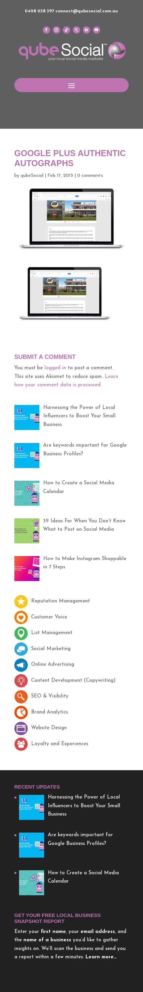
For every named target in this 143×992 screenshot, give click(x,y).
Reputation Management (52, 601)
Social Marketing (42, 648)
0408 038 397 (39, 11)
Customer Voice (40, 617)
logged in (55, 368)
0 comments (90, 175)
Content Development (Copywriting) (65, 680)
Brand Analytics (41, 712)
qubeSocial (32, 175)
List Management (43, 632)
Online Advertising (44, 664)
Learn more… (101, 957)
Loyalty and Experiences (51, 744)
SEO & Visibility (41, 696)
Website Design (40, 727)
